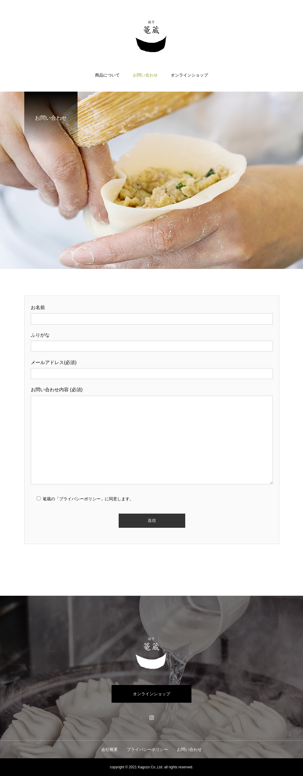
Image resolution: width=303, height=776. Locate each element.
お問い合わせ (145, 75)
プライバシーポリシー (147, 749)
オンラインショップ (189, 75)
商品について (107, 75)
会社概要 (109, 749)
